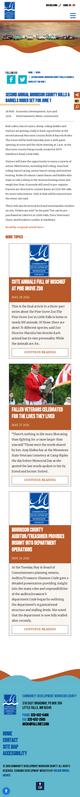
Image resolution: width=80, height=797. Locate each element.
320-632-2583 (36, 719)
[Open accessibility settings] (6, 790)
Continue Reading (40, 352)
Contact (10, 740)
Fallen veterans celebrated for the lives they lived (37, 413)
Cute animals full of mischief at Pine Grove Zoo (38, 285)
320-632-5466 (40, 715)
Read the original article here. (25, 227)
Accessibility (15, 753)
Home (7, 734)
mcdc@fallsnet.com (35, 724)
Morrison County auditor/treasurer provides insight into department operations (38, 540)
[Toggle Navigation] (73, 15)
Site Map (10, 747)
